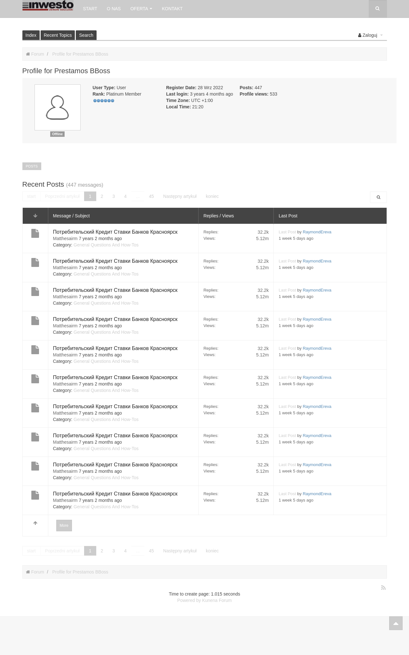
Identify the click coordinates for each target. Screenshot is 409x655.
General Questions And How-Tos (106, 244)
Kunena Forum (217, 600)
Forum (37, 54)
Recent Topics (58, 35)
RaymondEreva (317, 232)
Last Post (287, 232)
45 (151, 196)
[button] (370, 35)
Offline (57, 134)
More (64, 525)
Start (90, 8)
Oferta (141, 8)
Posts (32, 166)
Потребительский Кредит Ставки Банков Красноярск (115, 232)
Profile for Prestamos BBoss (80, 54)
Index (31, 35)
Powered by (189, 600)
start (31, 196)
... (138, 196)
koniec (212, 196)
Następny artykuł (179, 196)
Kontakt (172, 8)
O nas (114, 8)
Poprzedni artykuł (62, 196)
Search (86, 35)
